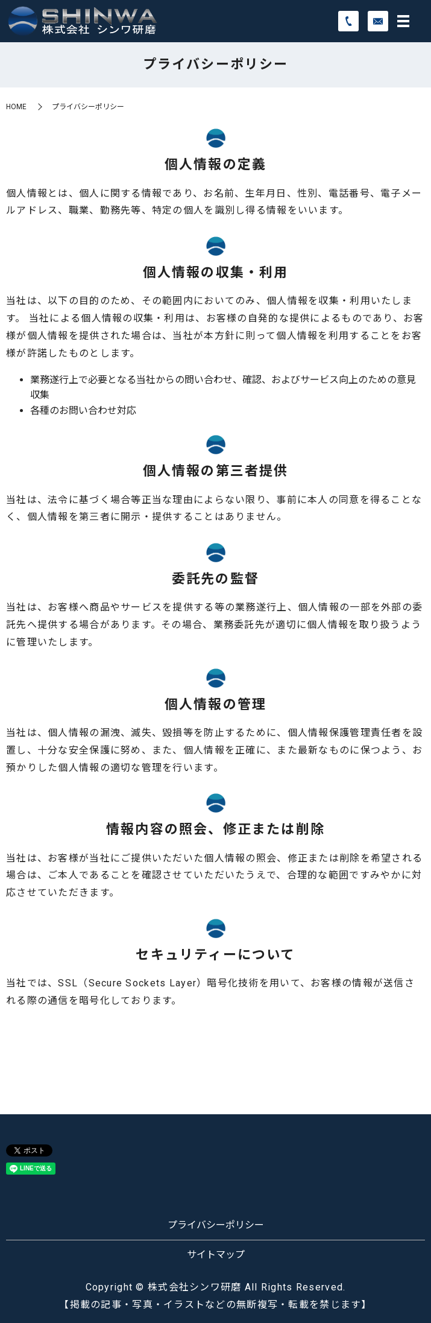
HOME (16, 107)
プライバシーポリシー (216, 1225)
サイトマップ (216, 1254)
